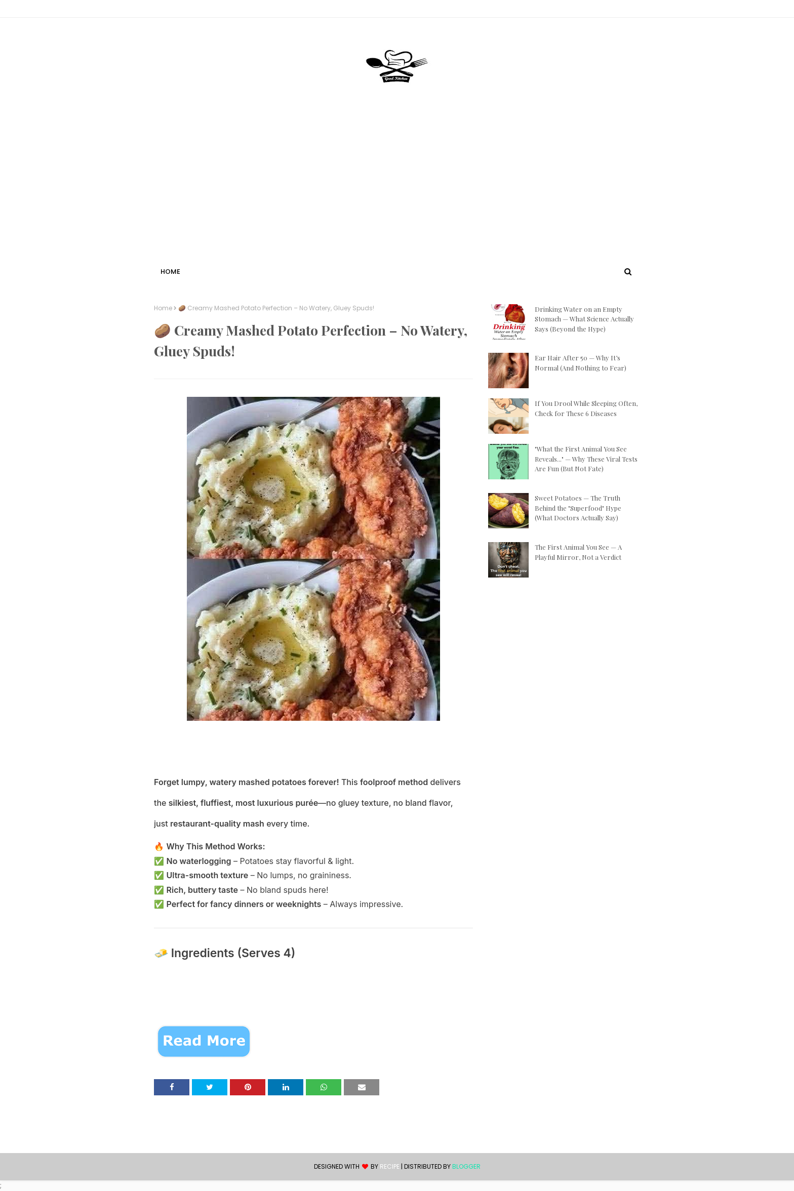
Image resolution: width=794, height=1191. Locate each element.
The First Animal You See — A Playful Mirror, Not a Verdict (578, 552)
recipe (390, 1166)
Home (163, 308)
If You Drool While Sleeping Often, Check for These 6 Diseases (586, 408)
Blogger (466, 1166)
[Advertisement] (397, 189)
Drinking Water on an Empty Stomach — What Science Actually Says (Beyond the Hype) (584, 319)
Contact (169, 10)
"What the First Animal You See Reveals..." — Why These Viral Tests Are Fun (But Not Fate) (586, 458)
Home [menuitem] (170, 271)
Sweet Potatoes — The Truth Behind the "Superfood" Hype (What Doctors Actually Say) (578, 508)
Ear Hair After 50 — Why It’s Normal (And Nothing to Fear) (580, 362)
